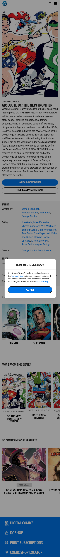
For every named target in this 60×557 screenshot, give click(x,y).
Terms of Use (17, 276)
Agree (30, 289)
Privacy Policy (42, 281)
